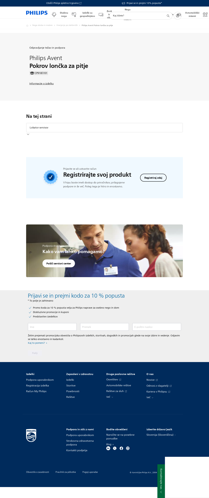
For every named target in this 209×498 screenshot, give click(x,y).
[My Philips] (178, 13)
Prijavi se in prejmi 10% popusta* (144, 3)
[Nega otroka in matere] (44, 22)
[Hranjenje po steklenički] (69, 22)
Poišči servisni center (58, 274)
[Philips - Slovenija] (29, 22)
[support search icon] (168, 13)
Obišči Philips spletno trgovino (62, 3)
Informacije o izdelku (41, 96)
